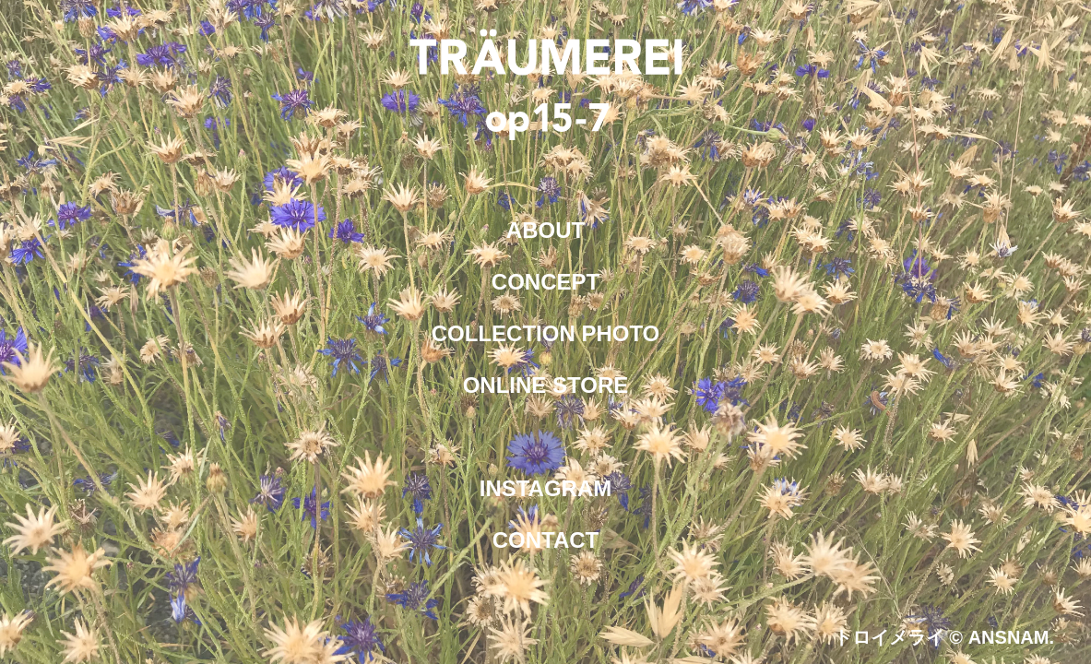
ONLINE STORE (546, 385)
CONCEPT (545, 281)
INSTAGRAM (546, 488)
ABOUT (545, 230)
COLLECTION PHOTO (546, 333)
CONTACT (545, 540)
